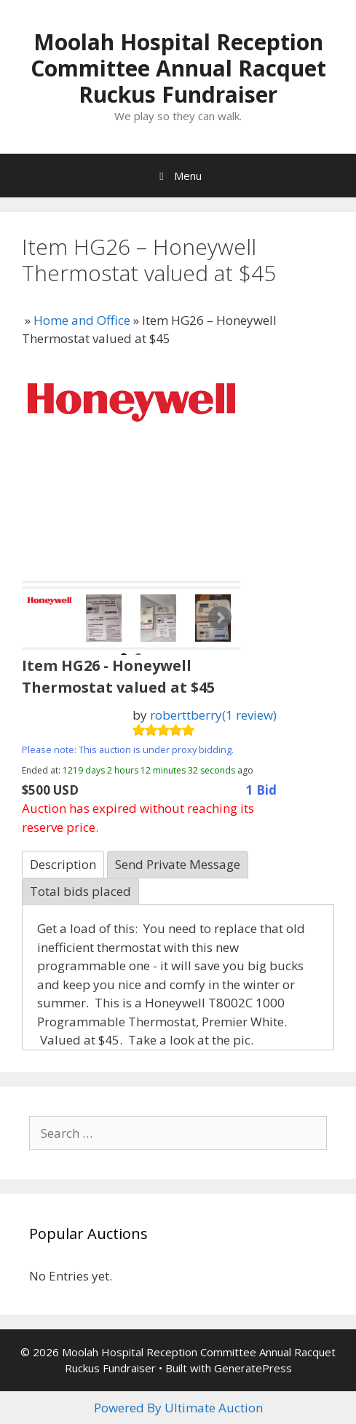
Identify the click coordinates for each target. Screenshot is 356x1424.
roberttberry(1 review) (213, 715)
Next (220, 617)
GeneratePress (253, 1368)
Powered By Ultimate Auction (178, 1407)
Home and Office (81, 320)
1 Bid (261, 790)
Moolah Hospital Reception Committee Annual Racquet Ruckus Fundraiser (178, 68)
